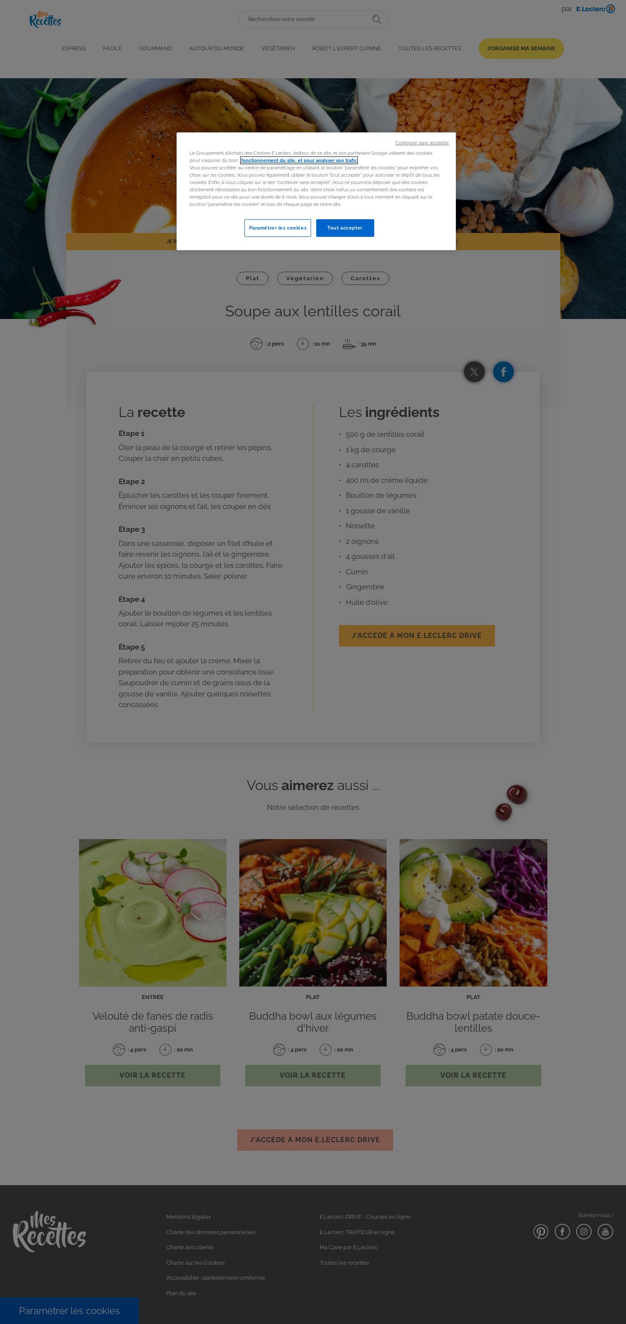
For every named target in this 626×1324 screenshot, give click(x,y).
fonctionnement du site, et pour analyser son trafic (299, 160)
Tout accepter (344, 228)
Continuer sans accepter (422, 142)
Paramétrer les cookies (278, 228)
